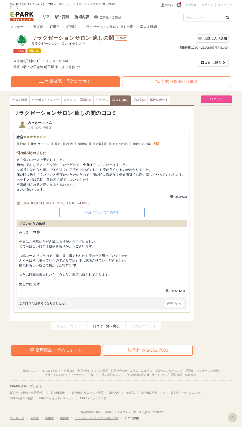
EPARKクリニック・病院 (87, 392)
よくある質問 (99, 370)
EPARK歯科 (58, 392)
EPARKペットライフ (93, 398)
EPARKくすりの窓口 (122, 392)
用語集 (189, 370)
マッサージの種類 (207, 370)
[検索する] (227, 18)
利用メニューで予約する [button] (102, 212)
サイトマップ (160, 374)
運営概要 (176, 374)
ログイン (207, 5)
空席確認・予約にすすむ (65, 81)
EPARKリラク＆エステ (22, 16)
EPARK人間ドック (153, 392)
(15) (85, 100)
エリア (44, 17)
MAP (121, 38)
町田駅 (71, 27)
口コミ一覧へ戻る (106, 326)
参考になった (175, 303)
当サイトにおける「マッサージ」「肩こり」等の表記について (84, 374)
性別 (169, 5)
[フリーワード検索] (203, 18)
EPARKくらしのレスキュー (56, 398)
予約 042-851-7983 (176, 81)
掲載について (30, 370)
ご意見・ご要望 (107, 17)
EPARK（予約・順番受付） (27, 392)
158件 (211, 63)
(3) (139, 100)
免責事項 (190, 374)
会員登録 (191, 5)
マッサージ (18, 27)
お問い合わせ (119, 370)
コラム (134, 370)
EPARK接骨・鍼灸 (22, 398)
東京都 (38, 27)
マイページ (225, 5)
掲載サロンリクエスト (169, 370)
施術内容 (81, 17)
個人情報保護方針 (138, 374)
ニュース (146, 370)
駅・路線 (62, 17)
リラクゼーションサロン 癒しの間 (108, 27)
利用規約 (83, 370)
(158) (120, 100)
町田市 (55, 27)
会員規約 (69, 370)
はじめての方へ (51, 370)
